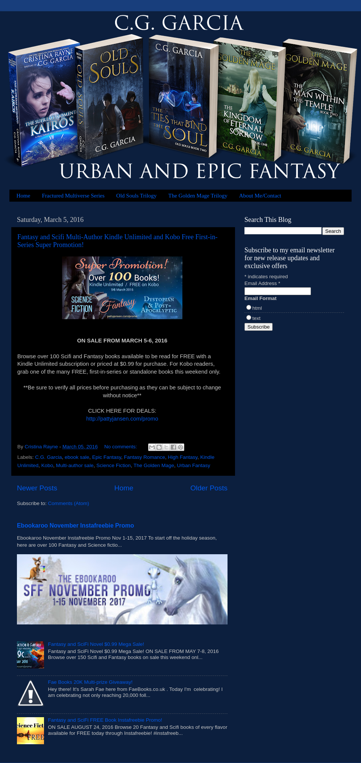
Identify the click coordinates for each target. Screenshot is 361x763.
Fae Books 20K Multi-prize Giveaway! (90, 682)
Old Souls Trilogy (136, 196)
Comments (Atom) (68, 503)
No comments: (121, 446)
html (257, 308)
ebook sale (77, 457)
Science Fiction (113, 465)
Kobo (47, 465)
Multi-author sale (75, 465)
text (256, 318)
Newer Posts (37, 488)
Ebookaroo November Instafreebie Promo (75, 525)
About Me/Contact (260, 196)
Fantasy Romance (144, 457)
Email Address (262, 283)
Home (23, 196)
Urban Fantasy (194, 465)
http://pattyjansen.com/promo (122, 419)
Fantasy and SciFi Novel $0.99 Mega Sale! (96, 644)
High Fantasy (183, 457)
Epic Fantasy (106, 457)
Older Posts (209, 488)
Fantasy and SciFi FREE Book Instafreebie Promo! (105, 720)
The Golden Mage (153, 465)
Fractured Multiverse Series (73, 196)
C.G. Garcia (48, 457)
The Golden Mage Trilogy (198, 196)
